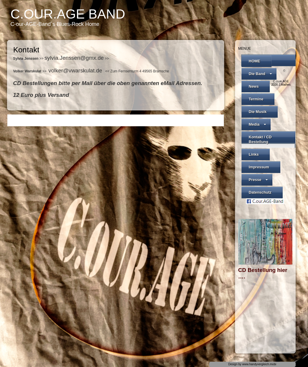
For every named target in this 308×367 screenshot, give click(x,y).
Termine (256, 99)
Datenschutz (260, 192)
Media (258, 124)
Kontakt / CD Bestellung (260, 139)
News (254, 86)
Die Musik (258, 111)
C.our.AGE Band (68, 14)
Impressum (259, 167)
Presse (258, 179)
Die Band (260, 74)
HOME (254, 61)
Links (254, 154)
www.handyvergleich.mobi (259, 364)
